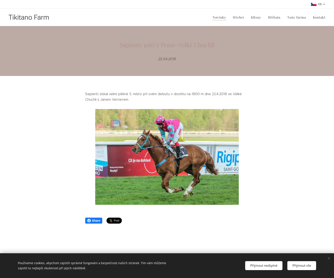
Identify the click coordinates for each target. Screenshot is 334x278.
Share (93, 220)
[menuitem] (221, 17)
